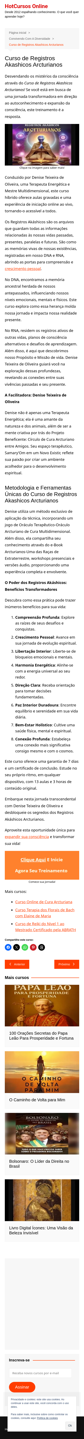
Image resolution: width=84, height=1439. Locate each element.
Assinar (22, 1387)
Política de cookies (47, 1418)
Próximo (67, 964)
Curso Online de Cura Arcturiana (43, 901)
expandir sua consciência (27, 836)
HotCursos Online (26, 6)
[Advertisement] (42, 1304)
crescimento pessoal (23, 268)
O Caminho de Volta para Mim (37, 1100)
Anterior (17, 964)
